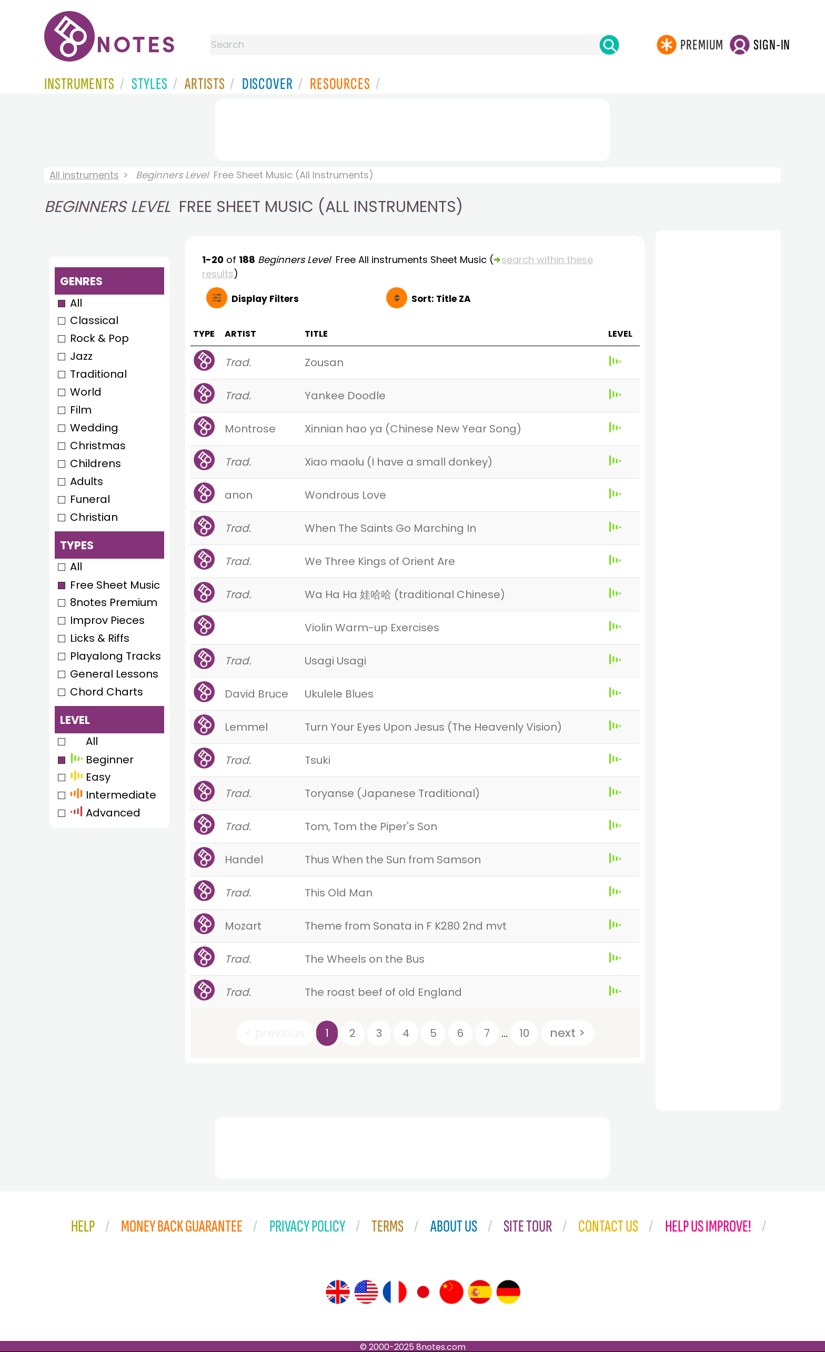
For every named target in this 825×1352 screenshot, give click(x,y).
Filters (265, 298)
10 (524, 1033)
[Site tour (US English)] (366, 1292)
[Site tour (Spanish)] (480, 1292)
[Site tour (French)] (394, 1292)
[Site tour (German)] (508, 1292)
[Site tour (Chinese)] (451, 1292)
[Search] (609, 45)
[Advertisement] (412, 128)
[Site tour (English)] (338, 1292)
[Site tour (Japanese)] (423, 1292)
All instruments (84, 174)
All (76, 303)
